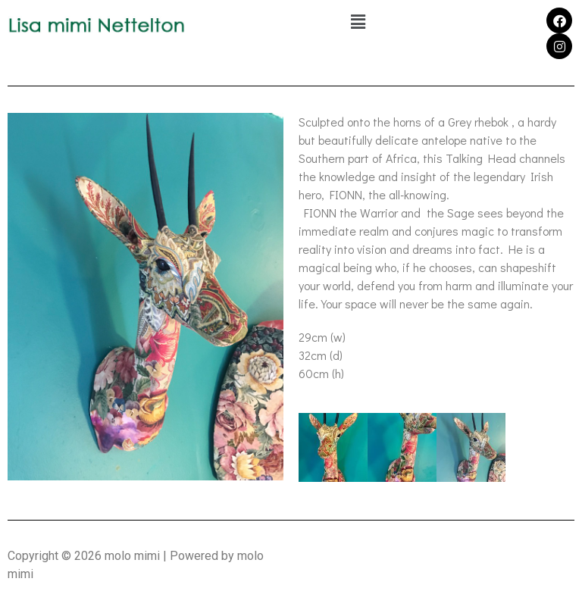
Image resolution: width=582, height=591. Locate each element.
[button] (358, 22)
